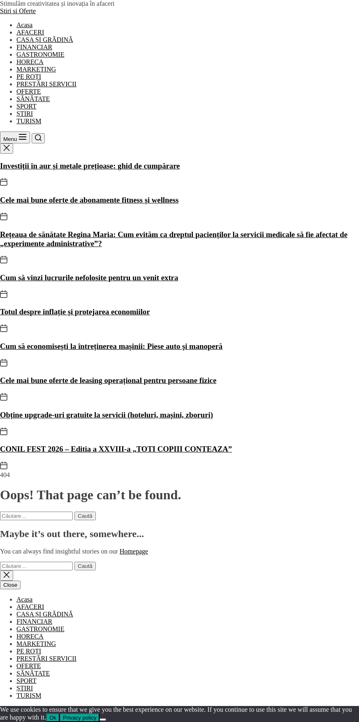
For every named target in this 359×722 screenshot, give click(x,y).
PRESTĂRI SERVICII (46, 84)
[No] (103, 719)
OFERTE (28, 91)
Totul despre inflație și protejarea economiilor (75, 311)
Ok (52, 718)
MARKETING (36, 69)
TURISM (28, 121)
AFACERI (30, 32)
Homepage (134, 551)
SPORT (26, 106)
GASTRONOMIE (40, 54)
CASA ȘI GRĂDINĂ (44, 39)
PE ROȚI (28, 76)
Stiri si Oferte (18, 10)
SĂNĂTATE (33, 98)
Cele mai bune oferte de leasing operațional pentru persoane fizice (108, 380)
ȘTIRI (24, 113)
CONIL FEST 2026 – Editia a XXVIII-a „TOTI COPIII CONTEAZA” (116, 449)
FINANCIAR (34, 47)
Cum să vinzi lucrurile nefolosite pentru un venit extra (89, 277)
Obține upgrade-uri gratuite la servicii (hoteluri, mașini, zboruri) (106, 415)
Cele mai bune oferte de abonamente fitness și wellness (89, 200)
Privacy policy (79, 718)
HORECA (30, 61)
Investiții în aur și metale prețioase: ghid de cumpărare (90, 165)
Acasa (24, 24)
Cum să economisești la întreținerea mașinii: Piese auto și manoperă (111, 346)
